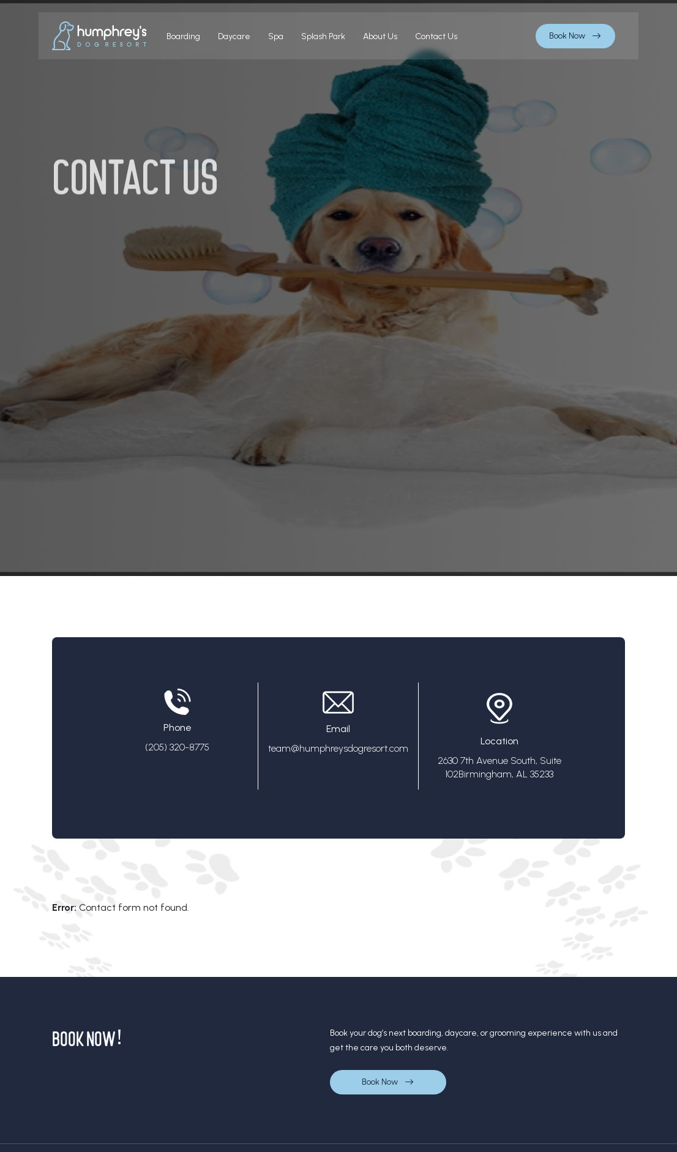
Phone (177, 724)
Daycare (234, 37)
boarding (183, 37)
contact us (436, 37)
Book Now (575, 36)
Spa (275, 37)
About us (380, 37)
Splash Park (323, 37)
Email (338, 725)
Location (499, 738)
